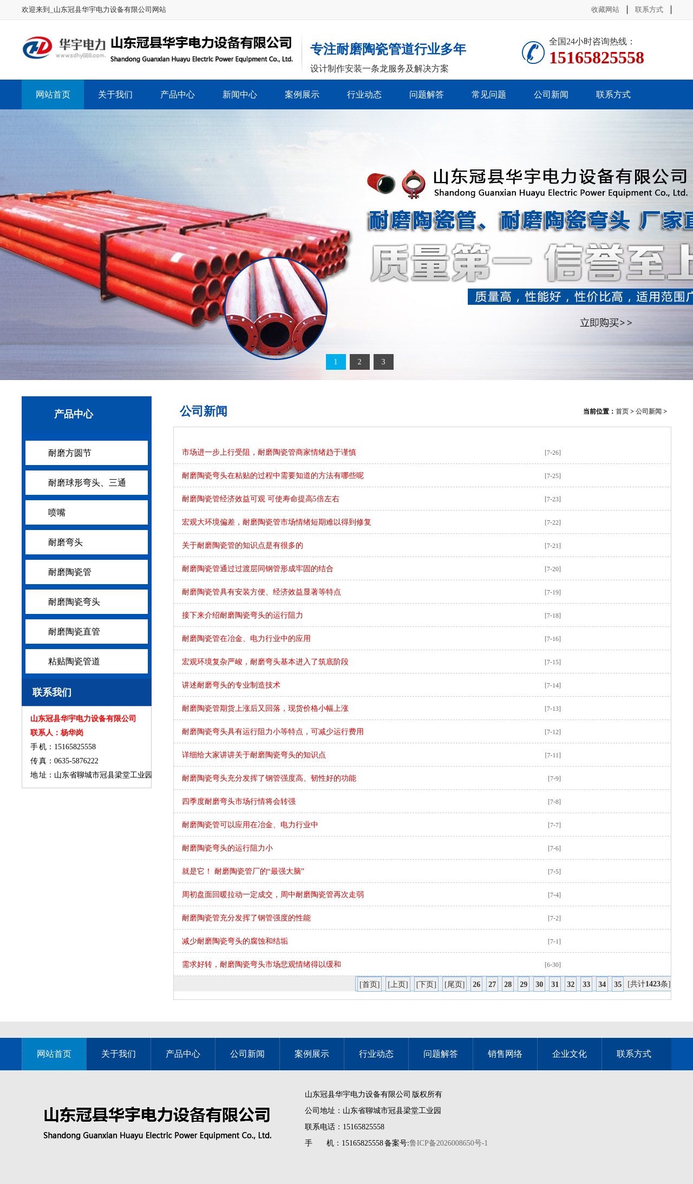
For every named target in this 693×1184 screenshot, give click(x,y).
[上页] (398, 984)
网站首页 (53, 94)
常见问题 (489, 94)
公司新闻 (551, 94)
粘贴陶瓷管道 (74, 661)
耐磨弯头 (65, 542)
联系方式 (649, 9)
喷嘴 (57, 512)
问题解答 (426, 94)
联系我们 (51, 692)
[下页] (426, 984)
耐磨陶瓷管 (69, 572)
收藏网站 (605, 9)
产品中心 (177, 94)
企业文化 (569, 1053)
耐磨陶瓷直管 (74, 631)
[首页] (369, 984)
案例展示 (302, 94)
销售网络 (505, 1053)
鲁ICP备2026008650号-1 (448, 1143)
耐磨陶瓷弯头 (74, 601)
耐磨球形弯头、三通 (87, 482)
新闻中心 (240, 94)
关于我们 (115, 94)
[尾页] (454, 984)
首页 (622, 411)
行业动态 (364, 94)
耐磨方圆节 (69, 452)
